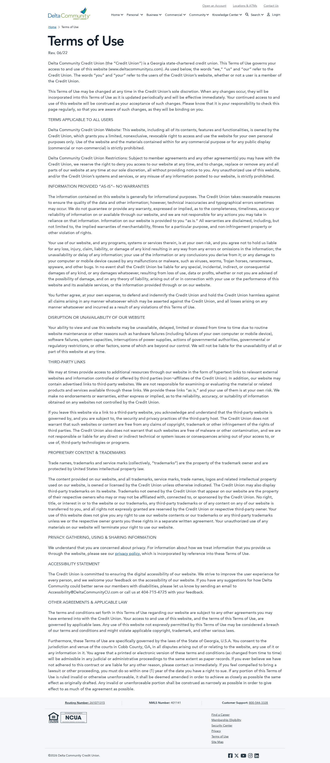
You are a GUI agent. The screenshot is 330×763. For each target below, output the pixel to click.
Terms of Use (220, 736)
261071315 (85, 702)
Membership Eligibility (226, 720)
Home (115, 14)
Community (197, 14)
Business (152, 14)
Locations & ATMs (245, 5)
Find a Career (221, 714)
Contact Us (271, 5)
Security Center (222, 725)
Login (273, 14)
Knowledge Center (225, 14)
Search (252, 15)
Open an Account (214, 5)
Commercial (173, 14)
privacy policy (127, 554)
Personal (136, 14)
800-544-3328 (258, 702)
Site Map (218, 742)
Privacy (216, 731)
